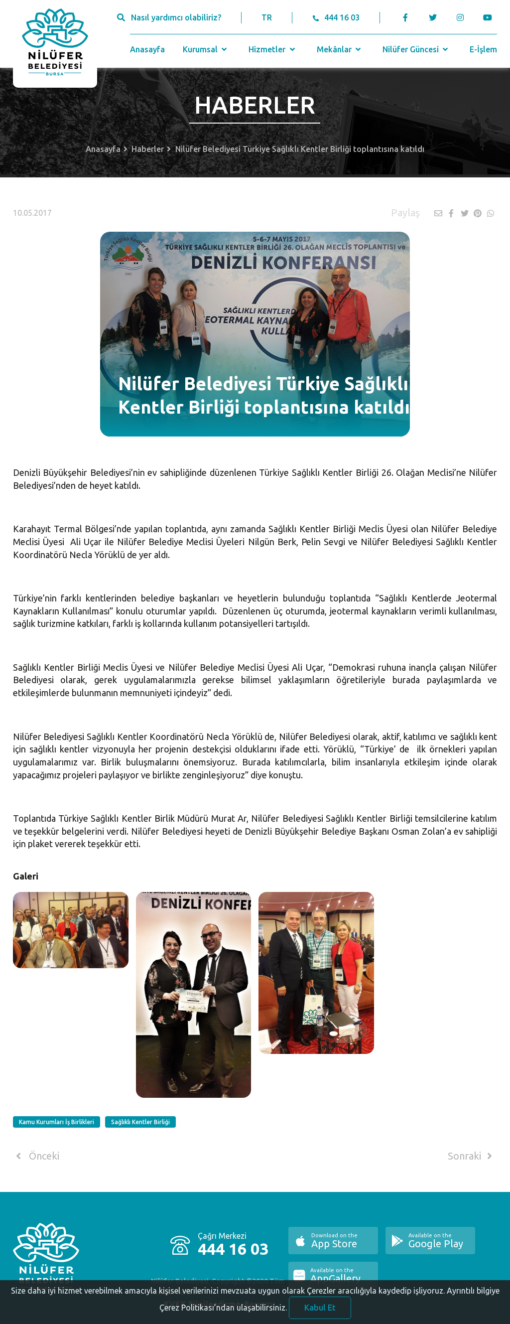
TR (266, 17)
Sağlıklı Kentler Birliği (140, 1122)
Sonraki (472, 1156)
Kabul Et (320, 1311)
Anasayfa (147, 49)
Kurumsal (206, 49)
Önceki (36, 1156)
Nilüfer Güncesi (416, 49)
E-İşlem (483, 49)
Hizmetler (273, 49)
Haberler (147, 149)
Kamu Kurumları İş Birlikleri (56, 1122)
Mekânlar (340, 49)
